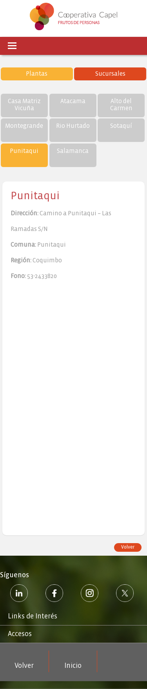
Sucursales (110, 73)
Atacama (72, 101)
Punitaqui (24, 150)
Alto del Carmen (121, 104)
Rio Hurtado (73, 125)
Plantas (36, 73)
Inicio (73, 665)
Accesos (20, 634)
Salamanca (73, 150)
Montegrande (24, 125)
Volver (127, 547)
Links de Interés (32, 616)
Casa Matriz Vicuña (24, 104)
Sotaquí (121, 125)
